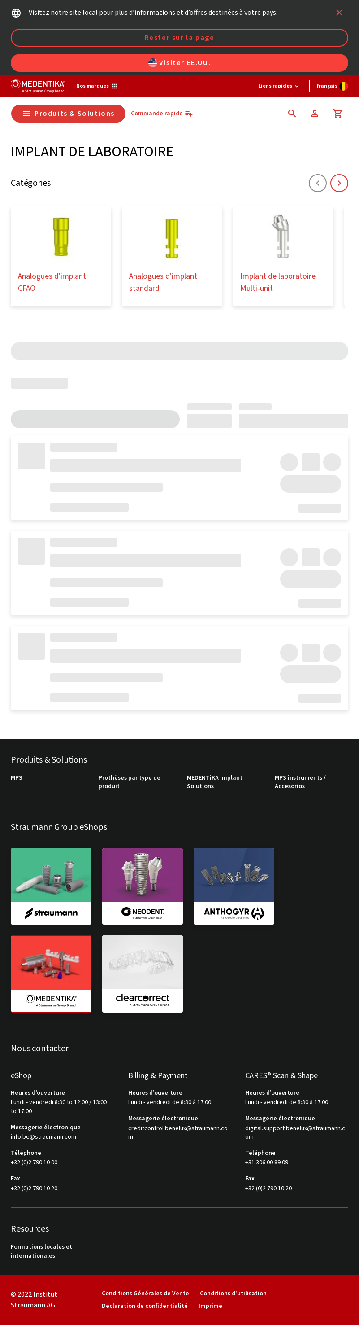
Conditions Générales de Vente (145, 1293)
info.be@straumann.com (43, 1137)
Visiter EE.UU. (179, 63)
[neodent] (142, 886)
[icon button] (339, 13)
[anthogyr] (234, 886)
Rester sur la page (180, 38)
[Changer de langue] (332, 86)
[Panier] (338, 114)
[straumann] (51, 886)
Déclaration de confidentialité (145, 1306)
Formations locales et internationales (41, 1251)
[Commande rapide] (162, 113)
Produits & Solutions (68, 113)
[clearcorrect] (142, 973)
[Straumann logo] (38, 86)
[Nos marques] (97, 86)
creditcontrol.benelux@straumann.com (178, 1133)
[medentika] (51, 974)
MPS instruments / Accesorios (300, 782)
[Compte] (314, 114)
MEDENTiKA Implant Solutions (214, 782)
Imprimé (210, 1306)
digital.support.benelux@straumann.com (295, 1133)
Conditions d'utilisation (233, 1293)
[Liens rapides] (279, 86)
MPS (16, 778)
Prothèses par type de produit (129, 782)
